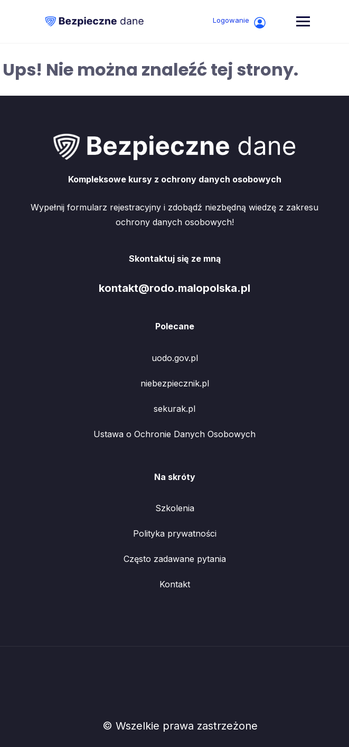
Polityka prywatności (174, 533)
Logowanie (239, 22)
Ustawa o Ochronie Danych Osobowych (174, 434)
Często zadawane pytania (175, 559)
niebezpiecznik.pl (174, 383)
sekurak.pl (174, 408)
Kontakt (174, 584)
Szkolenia (174, 508)
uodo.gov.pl (175, 358)
